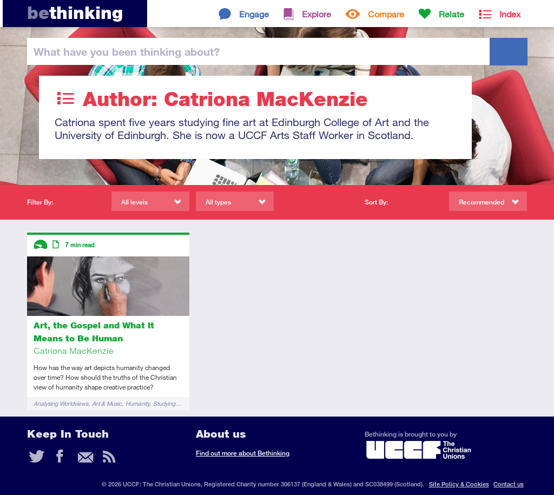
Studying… (167, 403)
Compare (386, 14)
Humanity (137, 403)
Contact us (508, 483)
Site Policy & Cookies (459, 483)
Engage (254, 14)
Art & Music (107, 403)
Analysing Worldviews (61, 403)
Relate (451, 14)
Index (509, 14)
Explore (316, 14)
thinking (75, 12)
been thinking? (127, 51)
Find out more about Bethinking (242, 453)
